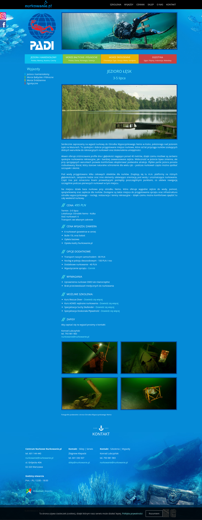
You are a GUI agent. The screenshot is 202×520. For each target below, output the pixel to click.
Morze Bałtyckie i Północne (82, 59)
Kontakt (171, 4)
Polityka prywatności (132, 513)
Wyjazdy (128, 4)
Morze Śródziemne (120, 59)
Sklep (151, 4)
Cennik (91, 268)
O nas (160, 4)
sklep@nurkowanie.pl (79, 462)
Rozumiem (154, 513)
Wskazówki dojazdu (43, 491)
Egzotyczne (32, 83)
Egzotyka (157, 59)
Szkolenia (115, 4)
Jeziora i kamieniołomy (43, 59)
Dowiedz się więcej (93, 299)
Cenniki (140, 4)
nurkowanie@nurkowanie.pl (75, 336)
